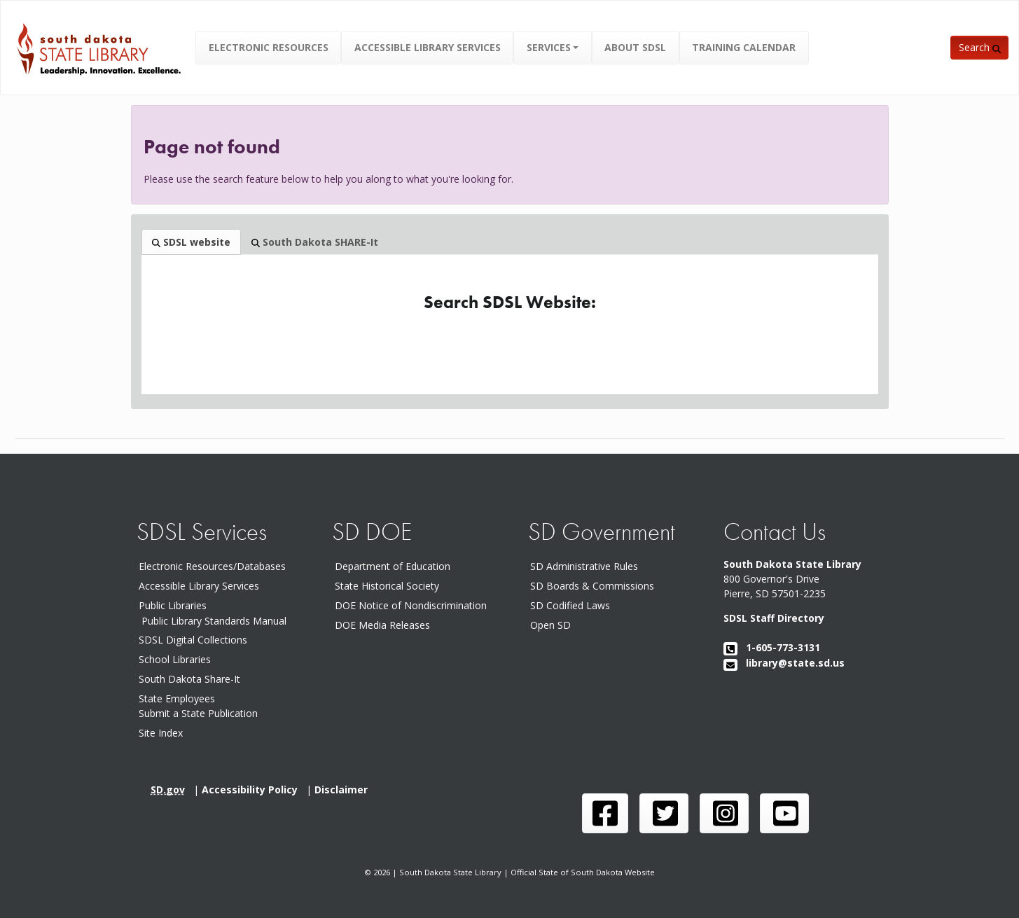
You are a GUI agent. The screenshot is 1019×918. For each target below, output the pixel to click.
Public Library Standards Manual (213, 620)
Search (980, 47)
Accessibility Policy (254, 789)
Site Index (161, 732)
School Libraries (175, 659)
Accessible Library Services (199, 585)
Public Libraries (173, 605)
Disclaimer (343, 789)
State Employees (177, 698)
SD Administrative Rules (587, 566)
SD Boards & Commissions (595, 585)
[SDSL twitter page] (663, 813)
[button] (553, 47)
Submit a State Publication (198, 713)
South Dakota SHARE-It (314, 242)
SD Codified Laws (573, 605)
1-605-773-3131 (771, 647)
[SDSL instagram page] (724, 813)
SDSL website (191, 242)
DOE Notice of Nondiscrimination (413, 605)
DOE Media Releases (385, 625)
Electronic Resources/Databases (212, 566)
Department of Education (395, 566)
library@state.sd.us (784, 662)
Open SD (553, 625)
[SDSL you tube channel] (784, 813)
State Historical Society (390, 585)
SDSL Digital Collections (193, 639)
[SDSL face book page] (605, 813)
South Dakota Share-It (192, 679)
